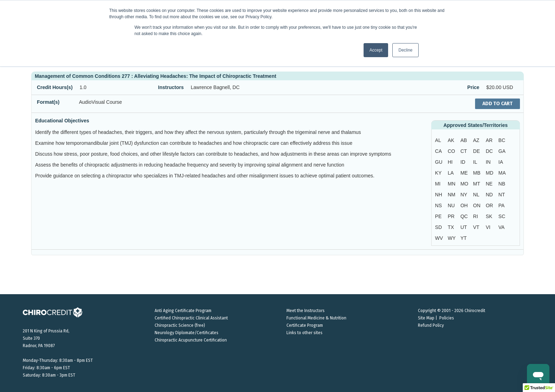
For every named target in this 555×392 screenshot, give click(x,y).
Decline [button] (405, 50)
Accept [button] (376, 50)
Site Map (426, 318)
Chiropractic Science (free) (180, 325)
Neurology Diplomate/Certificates (186, 332)
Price (473, 87)
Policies (446, 318)
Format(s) (48, 102)
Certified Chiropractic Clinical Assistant (191, 318)
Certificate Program (304, 325)
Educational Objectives (62, 120)
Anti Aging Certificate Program (183, 310)
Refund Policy (431, 325)
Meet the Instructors (305, 310)
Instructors (171, 87)
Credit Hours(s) (55, 87)
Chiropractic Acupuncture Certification (191, 340)
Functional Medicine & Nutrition (316, 318)
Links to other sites (304, 332)
